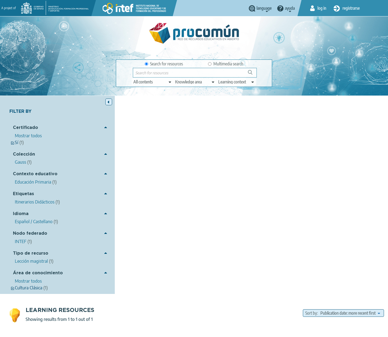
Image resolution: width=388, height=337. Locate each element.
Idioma (21, 214)
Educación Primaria (225, 184)
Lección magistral (217, 192)
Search (252, 74)
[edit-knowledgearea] (195, 81)
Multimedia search (225, 63)
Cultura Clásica (226, 177)
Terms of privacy (151, 330)
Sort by (311, 115)
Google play (207, 309)
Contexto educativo (35, 174)
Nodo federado (30, 234)
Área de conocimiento (38, 273)
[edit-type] (153, 81)
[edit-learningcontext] (236, 81)
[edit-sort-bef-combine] (350, 114)
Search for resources (164, 63)
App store (160, 309)
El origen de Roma (127, 142)
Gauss (198, 199)
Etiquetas (23, 194)
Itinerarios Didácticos (193, 169)
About (90, 330)
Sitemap (237, 330)
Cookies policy (184, 330)
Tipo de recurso (30, 253)
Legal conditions (116, 330)
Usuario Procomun (162, 149)
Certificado (25, 128)
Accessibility (213, 330)
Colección (24, 154)
